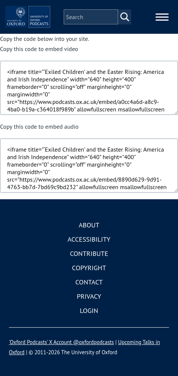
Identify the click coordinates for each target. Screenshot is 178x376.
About (89, 225)
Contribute (89, 253)
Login (89, 310)
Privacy (89, 296)
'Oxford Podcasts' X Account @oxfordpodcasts (61, 342)
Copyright (89, 267)
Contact (89, 282)
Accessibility (88, 239)
